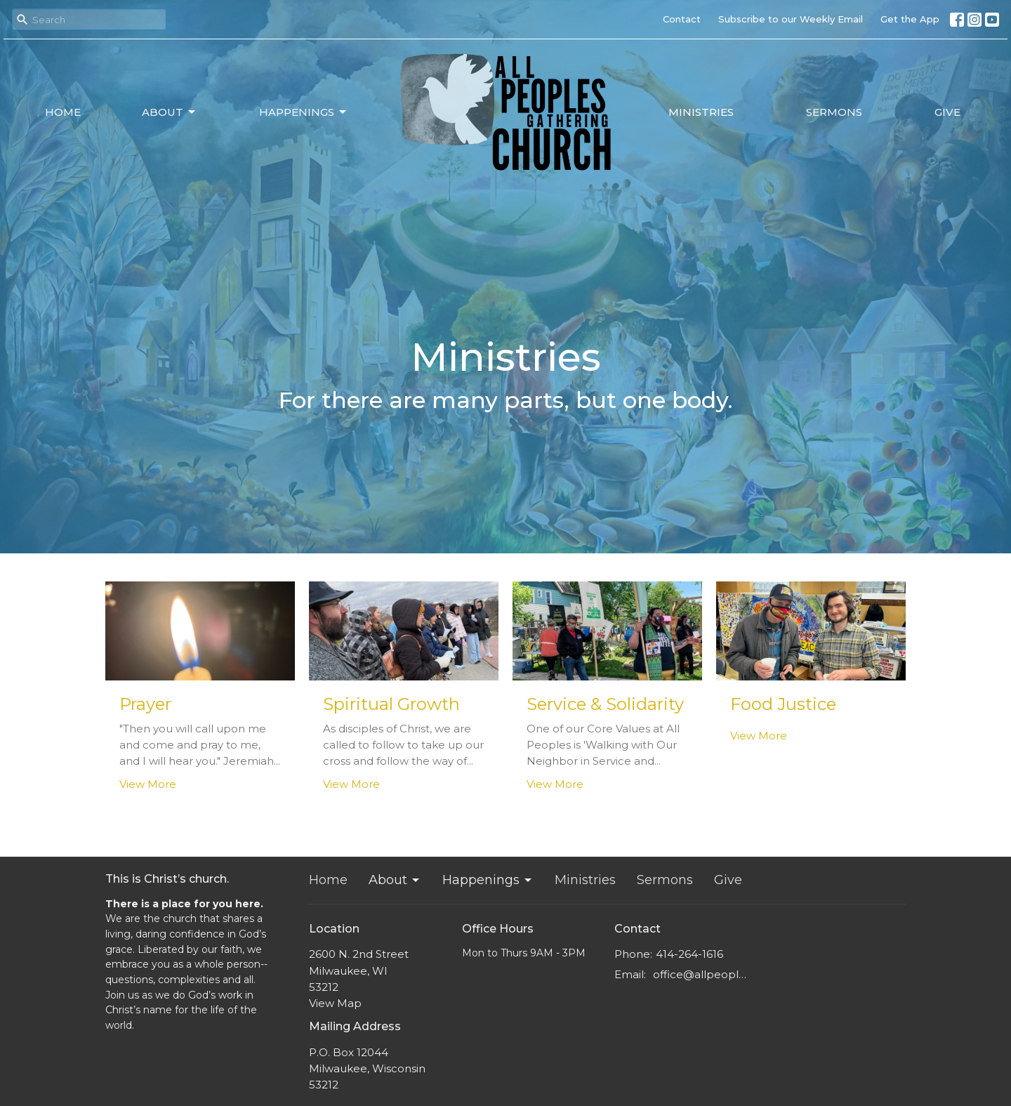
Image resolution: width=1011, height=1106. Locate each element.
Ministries (701, 112)
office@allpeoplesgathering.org (703, 974)
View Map (335, 1003)
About (169, 112)
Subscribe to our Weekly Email (790, 19)
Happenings (303, 112)
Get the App (909, 19)
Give (947, 112)
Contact (682, 19)
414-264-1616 (689, 954)
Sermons (834, 112)
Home (63, 112)
